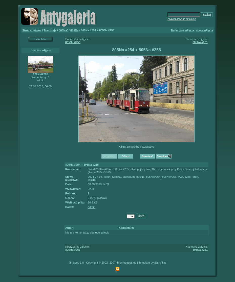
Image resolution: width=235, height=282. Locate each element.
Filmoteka (40, 39)
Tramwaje (50, 30)
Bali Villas (160, 262)
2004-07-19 (95, 176)
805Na (74, 30)
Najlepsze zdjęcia (182, 30)
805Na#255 (169, 176)
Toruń (107, 176)
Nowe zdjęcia (204, 30)
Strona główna (31, 30)
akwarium (129, 176)
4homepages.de (126, 262)
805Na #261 (200, 42)
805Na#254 (153, 176)
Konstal (116, 176)
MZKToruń (191, 176)
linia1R (92, 179)
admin (91, 207)
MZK (181, 176)
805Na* (63, 30)
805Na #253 (72, 42)
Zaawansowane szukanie (181, 19)
